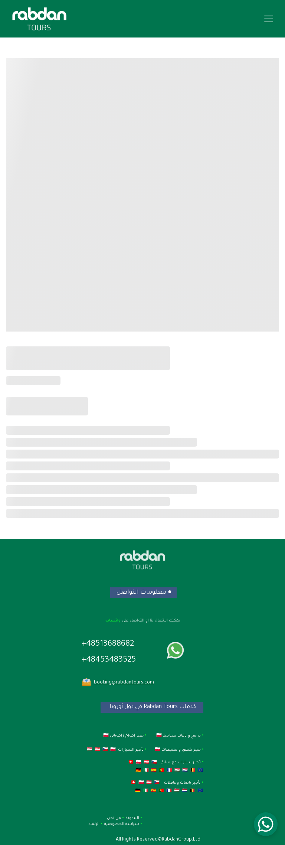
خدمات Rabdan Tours (169, 707)
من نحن (113, 818)
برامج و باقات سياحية (181, 736)
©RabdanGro (172, 839)
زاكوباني (117, 736)
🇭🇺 (176, 771)
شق (188, 750)
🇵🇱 (138, 762)
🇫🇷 (169, 771)
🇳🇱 (184, 771)
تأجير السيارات (131, 750)
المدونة (132, 818)
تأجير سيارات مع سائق (181, 762)
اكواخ (130, 736)
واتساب (114, 621)
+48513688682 (108, 644)
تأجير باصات (190, 783)
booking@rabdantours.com (124, 682)
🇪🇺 (200, 771)
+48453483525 (109, 660)
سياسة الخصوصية (121, 824)
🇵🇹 (161, 771)
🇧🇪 (192, 771)
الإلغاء (94, 824)
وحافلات (171, 783)
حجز (197, 750)
